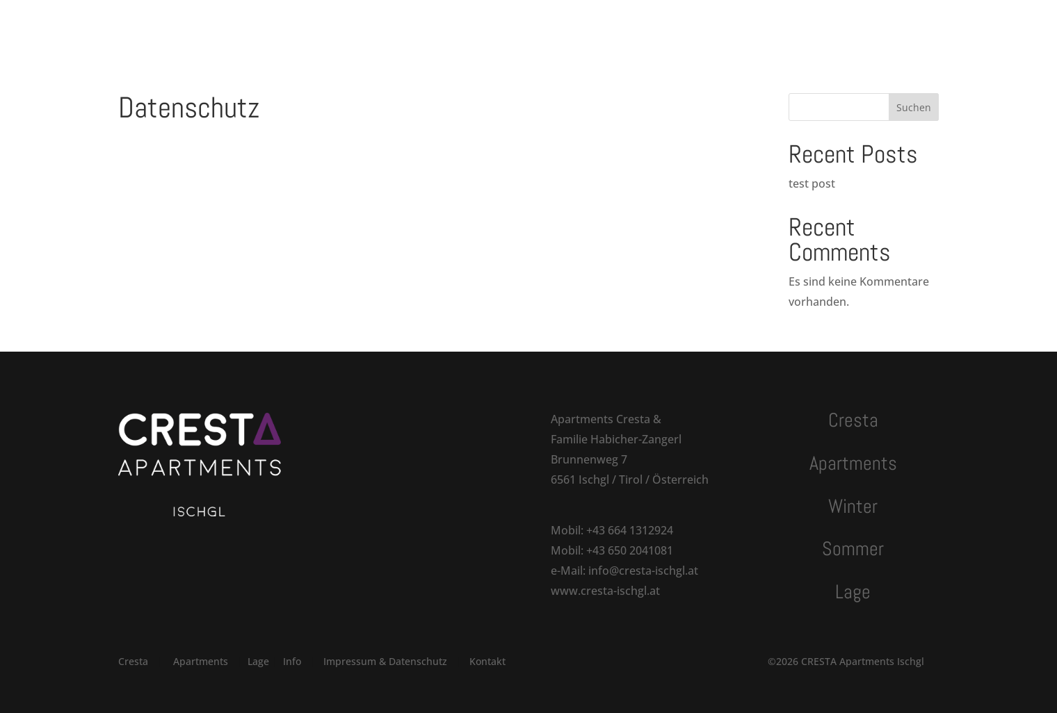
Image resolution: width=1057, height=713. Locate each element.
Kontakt (656, 26)
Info (292, 661)
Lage (601, 26)
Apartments (396, 26)
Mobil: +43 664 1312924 (612, 530)
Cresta (322, 26)
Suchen (913, 107)
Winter (482, 26)
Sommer (545, 26)
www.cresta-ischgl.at (605, 590)
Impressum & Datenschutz (385, 661)
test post (812, 183)
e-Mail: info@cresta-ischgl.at (624, 570)
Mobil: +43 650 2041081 (612, 550)
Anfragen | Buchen (814, 26)
